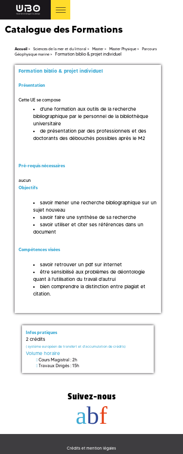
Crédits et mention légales (91, 448)
